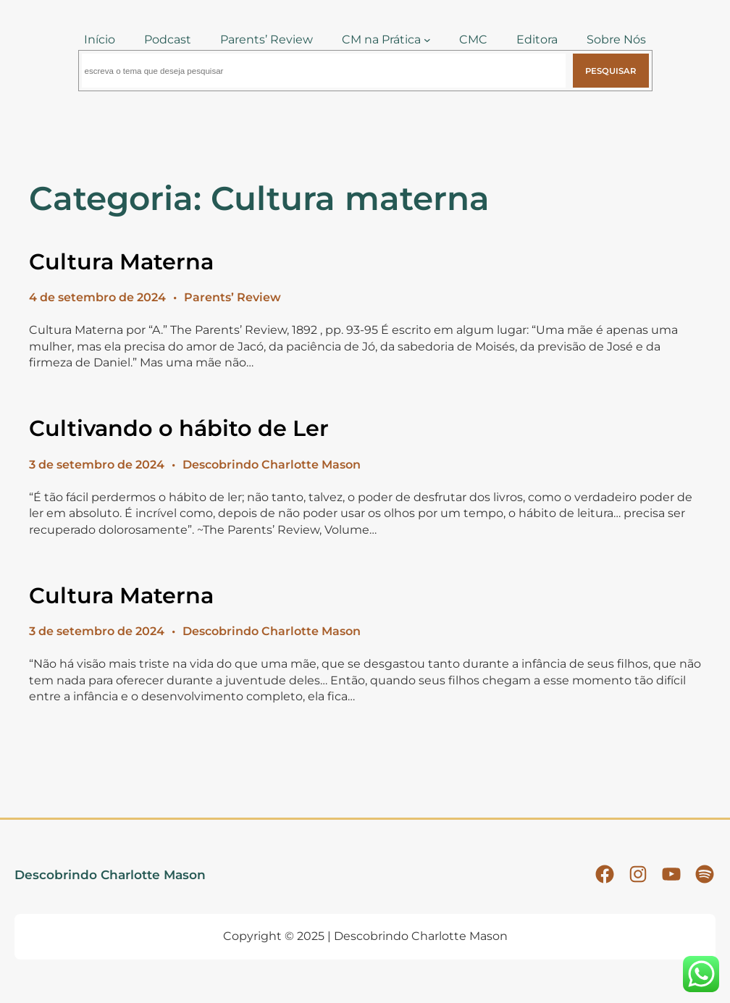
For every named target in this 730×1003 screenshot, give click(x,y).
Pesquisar (610, 71)
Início (99, 39)
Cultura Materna (121, 261)
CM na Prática (381, 39)
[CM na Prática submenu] (427, 39)
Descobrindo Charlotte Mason (110, 874)
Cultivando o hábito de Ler (179, 428)
